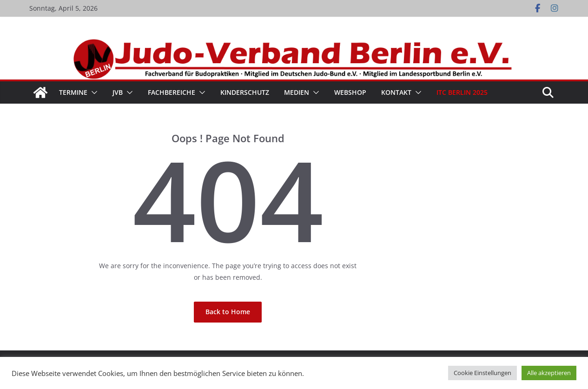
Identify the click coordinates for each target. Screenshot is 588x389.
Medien (296, 92)
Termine (73, 92)
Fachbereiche (171, 92)
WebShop (350, 92)
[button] (92, 92)
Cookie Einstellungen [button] (482, 373)
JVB (117, 92)
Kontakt (396, 92)
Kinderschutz (244, 92)
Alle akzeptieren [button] (549, 373)
